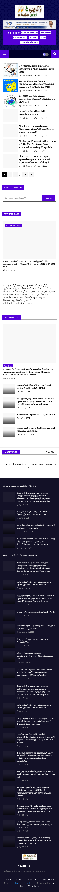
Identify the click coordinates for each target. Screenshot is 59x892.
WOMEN (33, 37)
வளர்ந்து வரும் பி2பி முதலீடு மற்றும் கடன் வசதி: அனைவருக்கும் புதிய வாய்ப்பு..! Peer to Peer (36, 774)
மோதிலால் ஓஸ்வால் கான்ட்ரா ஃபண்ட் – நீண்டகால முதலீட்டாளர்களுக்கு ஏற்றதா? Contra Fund (35, 824)
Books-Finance (20, 37)
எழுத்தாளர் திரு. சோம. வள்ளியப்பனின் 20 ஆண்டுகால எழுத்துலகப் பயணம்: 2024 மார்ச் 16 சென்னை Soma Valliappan (36, 401)
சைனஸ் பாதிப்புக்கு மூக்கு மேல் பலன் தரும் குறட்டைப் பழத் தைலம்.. (36, 429)
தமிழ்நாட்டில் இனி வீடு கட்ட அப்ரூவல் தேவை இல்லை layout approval (34, 386)
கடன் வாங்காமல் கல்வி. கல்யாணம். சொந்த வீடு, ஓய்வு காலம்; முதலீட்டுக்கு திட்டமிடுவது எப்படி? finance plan (36, 541)
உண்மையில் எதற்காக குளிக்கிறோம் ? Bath (36, 414)
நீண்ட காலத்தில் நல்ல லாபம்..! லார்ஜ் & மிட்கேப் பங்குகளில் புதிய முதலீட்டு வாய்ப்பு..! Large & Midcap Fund (29, 264)
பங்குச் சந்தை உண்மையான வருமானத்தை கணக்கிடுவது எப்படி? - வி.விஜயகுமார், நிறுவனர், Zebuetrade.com (35, 721)
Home (8, 879)
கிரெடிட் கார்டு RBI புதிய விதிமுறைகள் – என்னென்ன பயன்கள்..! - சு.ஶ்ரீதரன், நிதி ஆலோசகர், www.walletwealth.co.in (34, 809)
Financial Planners (29, 42)
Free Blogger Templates (38, 884)
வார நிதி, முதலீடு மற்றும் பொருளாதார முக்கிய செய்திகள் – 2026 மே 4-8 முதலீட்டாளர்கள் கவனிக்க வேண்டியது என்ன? (34, 791)
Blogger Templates (24, 883)
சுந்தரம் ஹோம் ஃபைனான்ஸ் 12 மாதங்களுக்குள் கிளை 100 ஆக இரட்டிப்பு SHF (35, 656)
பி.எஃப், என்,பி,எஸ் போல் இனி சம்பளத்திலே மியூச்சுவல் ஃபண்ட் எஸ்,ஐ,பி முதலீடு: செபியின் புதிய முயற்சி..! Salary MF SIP (36, 738)
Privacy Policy (47, 879)
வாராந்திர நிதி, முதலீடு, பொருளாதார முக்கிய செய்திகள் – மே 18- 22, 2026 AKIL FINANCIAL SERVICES (35, 840)
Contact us (31, 879)
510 (25, 174)
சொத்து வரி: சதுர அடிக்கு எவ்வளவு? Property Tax (33, 640)
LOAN (43, 37)
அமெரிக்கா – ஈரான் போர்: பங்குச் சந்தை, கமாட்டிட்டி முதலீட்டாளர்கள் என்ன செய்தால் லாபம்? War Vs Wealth (35, 672)
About (18, 879)
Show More (51, 452)
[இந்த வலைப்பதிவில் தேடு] (23, 198)
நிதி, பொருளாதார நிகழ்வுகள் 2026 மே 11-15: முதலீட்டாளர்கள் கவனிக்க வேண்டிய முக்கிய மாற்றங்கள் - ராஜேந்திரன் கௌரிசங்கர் (35, 756)
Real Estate (46, 32)
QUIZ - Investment (29, 32)
